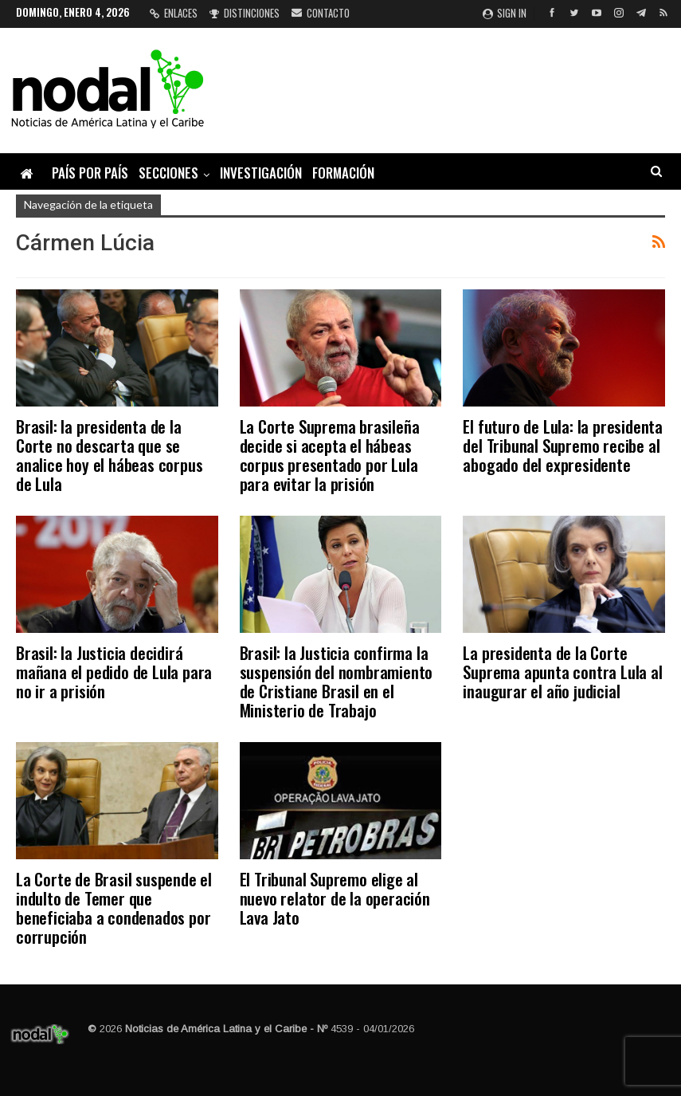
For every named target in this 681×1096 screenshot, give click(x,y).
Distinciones (244, 13)
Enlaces (174, 13)
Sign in (504, 13)
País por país (90, 173)
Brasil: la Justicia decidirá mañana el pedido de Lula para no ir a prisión (114, 671)
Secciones (168, 173)
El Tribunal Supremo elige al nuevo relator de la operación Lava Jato (335, 897)
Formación (343, 173)
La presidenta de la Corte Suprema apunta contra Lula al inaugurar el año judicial (562, 671)
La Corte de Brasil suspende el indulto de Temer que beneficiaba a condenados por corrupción (114, 907)
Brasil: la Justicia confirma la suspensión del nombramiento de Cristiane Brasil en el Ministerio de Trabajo (336, 681)
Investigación (261, 173)
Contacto (321, 13)
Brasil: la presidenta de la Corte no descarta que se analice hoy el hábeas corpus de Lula (109, 455)
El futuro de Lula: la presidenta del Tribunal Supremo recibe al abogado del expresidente (563, 445)
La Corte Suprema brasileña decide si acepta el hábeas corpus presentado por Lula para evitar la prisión (330, 455)
